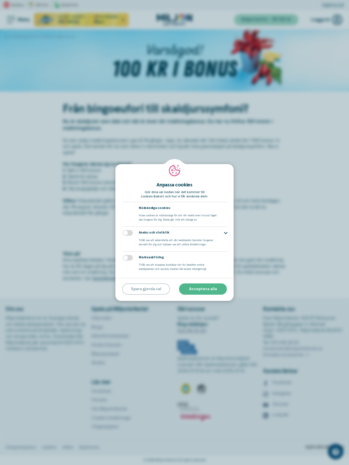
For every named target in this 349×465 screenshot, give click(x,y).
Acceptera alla (203, 289)
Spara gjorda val (146, 289)
